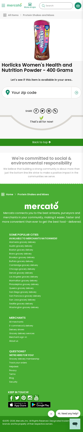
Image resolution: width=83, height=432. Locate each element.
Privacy (13, 370)
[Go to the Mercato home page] (14, 5)
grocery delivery (22, 242)
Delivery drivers (16, 329)
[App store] (18, 405)
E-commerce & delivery (21, 325)
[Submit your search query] (43, 5)
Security (13, 381)
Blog (11, 378)
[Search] (56, 5)
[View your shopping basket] (78, 5)
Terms (12, 374)
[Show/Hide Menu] (3, 5)
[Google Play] (40, 405)
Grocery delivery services (21, 333)
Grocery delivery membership (24, 358)
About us (13, 341)
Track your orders (18, 362)
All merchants (16, 321)
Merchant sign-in (18, 337)
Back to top (41, 142)
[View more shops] (30, 6)
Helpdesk (13, 366)
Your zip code (24, 92)
